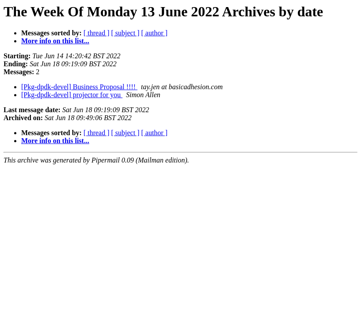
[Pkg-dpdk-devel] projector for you (71, 94)
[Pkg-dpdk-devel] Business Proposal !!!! (79, 87)
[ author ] (154, 33)
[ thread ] (97, 33)
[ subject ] (125, 33)
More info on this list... (55, 41)
